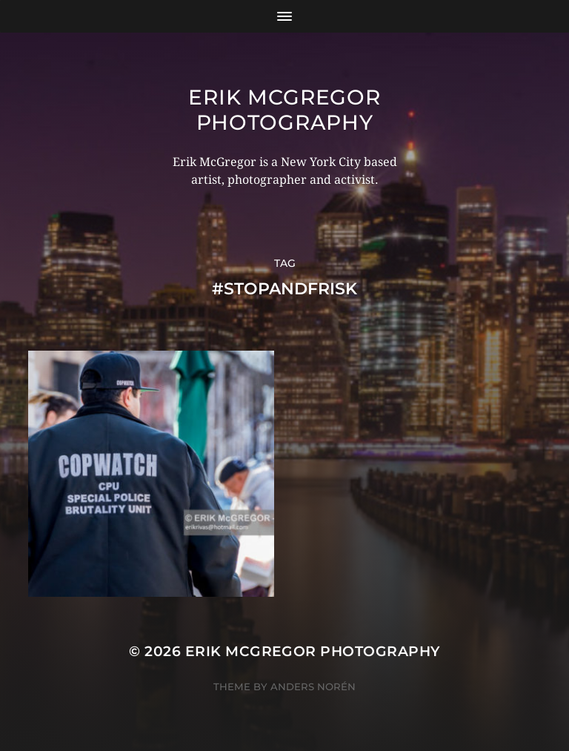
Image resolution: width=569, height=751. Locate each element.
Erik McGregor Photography (284, 110)
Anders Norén (313, 686)
